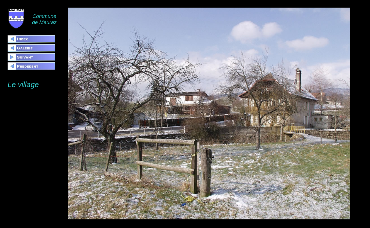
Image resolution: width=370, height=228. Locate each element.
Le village (23, 84)
